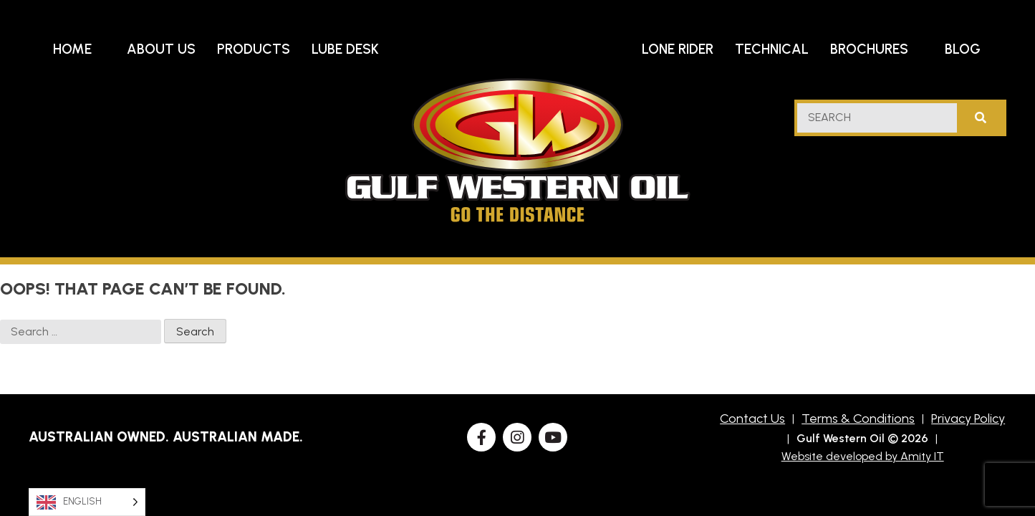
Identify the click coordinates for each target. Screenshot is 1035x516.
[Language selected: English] (87, 502)
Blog (963, 49)
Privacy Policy (968, 418)
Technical (772, 49)
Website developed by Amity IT (862, 456)
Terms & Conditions (858, 418)
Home (72, 49)
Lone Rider (677, 49)
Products (253, 49)
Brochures (869, 49)
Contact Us (752, 418)
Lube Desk (345, 49)
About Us (161, 49)
